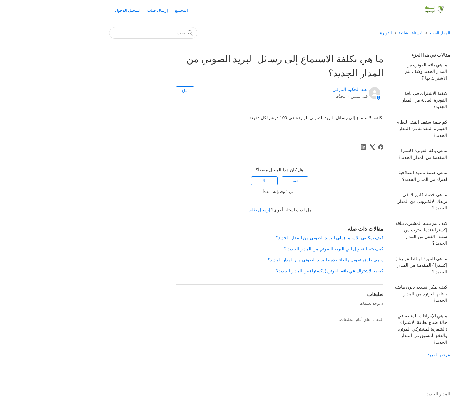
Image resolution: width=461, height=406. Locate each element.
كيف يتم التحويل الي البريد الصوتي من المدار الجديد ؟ (284, 248)
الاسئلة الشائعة (362, 33)
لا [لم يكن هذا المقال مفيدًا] (215, 181)
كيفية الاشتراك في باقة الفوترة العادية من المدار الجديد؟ (375, 100)
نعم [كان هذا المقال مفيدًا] (245, 181)
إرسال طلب (108, 10)
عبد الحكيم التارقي (300, 89)
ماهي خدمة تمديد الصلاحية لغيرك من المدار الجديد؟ (373, 176)
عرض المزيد (389, 354)
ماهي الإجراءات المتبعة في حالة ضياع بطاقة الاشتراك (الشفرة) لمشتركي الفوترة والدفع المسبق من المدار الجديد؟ (373, 329)
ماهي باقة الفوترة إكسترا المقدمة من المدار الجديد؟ (373, 154)
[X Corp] (323, 147)
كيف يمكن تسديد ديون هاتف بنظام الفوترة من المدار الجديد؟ (372, 293)
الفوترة (337, 33)
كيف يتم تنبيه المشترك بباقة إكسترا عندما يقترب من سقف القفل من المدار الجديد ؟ (372, 233)
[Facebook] (331, 147)
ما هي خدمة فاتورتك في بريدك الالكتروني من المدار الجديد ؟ (373, 201)
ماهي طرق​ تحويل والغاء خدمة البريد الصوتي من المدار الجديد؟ (276, 259)
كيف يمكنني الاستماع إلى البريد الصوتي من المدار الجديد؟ (280, 237)
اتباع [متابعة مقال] (136, 91)
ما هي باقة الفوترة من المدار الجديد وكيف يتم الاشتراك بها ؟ (377, 71)
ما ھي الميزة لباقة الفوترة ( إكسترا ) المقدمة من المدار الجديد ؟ (372, 265)
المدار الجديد (390, 33)
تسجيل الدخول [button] (78, 10)
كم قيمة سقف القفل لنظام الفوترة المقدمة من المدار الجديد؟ (373, 128)
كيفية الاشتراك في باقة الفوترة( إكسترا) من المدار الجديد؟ (280, 270)
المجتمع (132, 10)
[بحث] (104, 33)
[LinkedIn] (314, 147)
